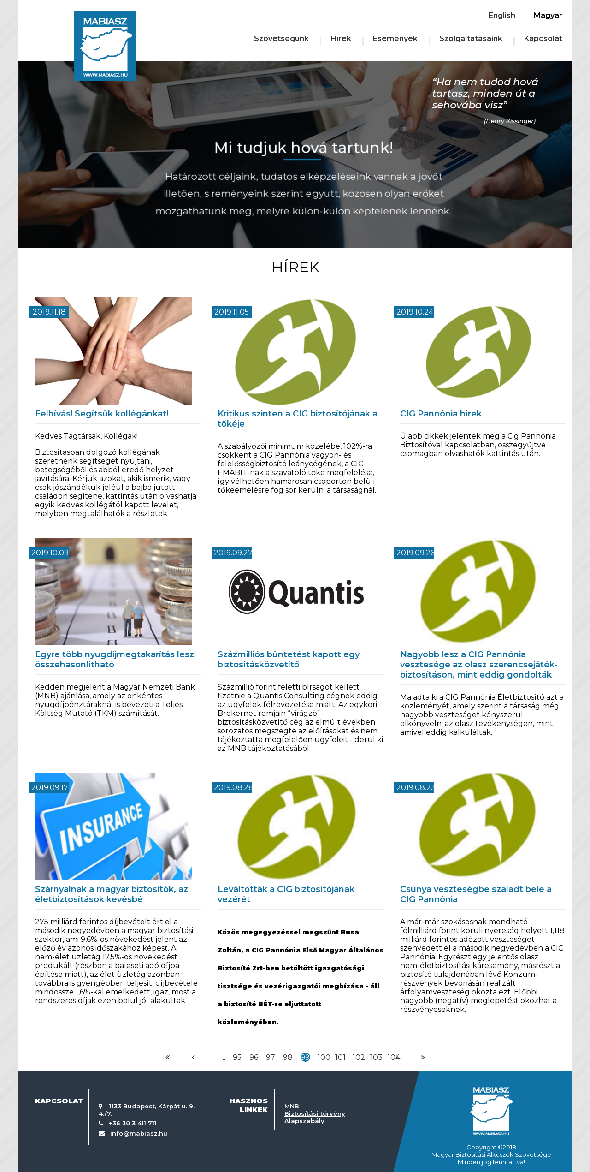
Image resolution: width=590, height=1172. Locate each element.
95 (237, 1057)
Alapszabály (304, 1120)
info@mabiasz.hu (138, 1133)
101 (340, 1057)
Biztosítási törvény (314, 1113)
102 (359, 1057)
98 (288, 1057)
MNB (291, 1106)
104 (394, 1057)
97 (270, 1057)
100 (324, 1057)
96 (253, 1057)
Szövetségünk (281, 38)
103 (376, 1057)
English (502, 15)
